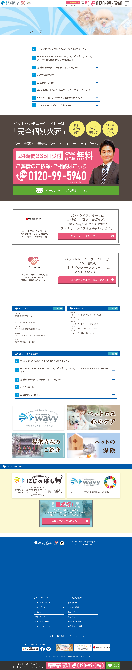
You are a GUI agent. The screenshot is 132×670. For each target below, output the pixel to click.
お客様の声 (72, 603)
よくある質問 (73, 607)
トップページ (42, 598)
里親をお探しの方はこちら (65, 521)
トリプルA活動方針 (75, 598)
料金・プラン (39, 607)
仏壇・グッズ (39, 617)
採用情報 (60, 636)
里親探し (71, 617)
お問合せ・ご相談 (75, 626)
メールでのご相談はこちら (66, 191)
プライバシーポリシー (77, 636)
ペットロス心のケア (42, 626)
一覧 (57, 308)
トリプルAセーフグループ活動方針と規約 (86, 279)
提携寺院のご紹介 (41, 621)
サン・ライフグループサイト (87, 236)
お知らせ (71, 612)
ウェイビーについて (42, 603)
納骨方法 (38, 612)
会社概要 (49, 636)
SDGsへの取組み (75, 621)
